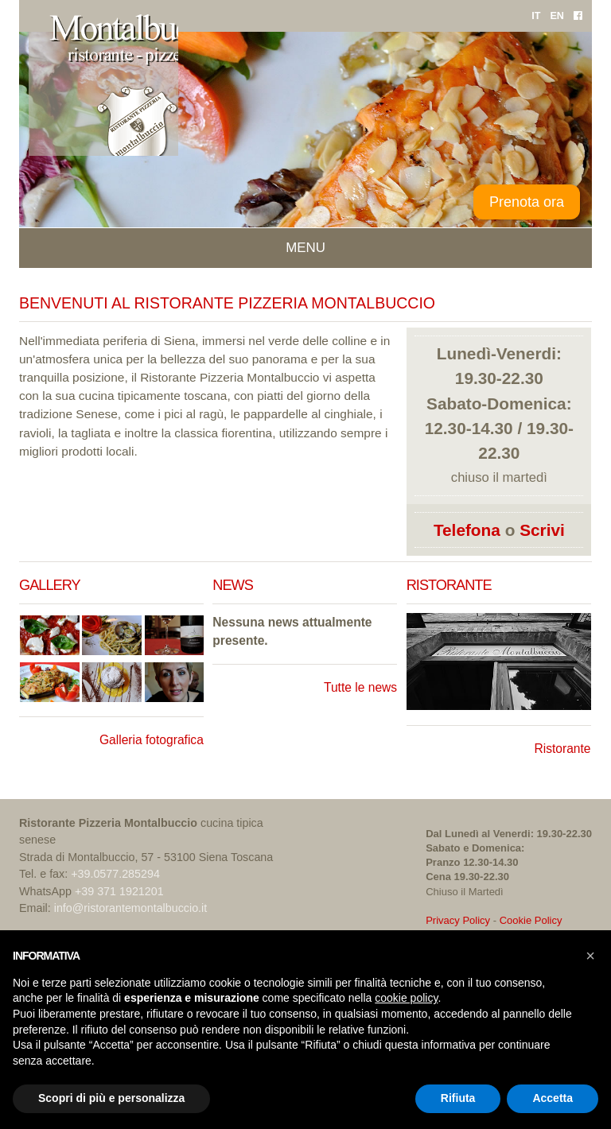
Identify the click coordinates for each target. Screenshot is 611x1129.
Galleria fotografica (151, 740)
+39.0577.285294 (115, 873)
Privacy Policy (458, 920)
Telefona (467, 530)
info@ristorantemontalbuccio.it (131, 908)
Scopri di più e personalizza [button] (111, 1098)
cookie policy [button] (406, 997)
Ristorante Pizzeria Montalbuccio (229, 377)
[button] (590, 955)
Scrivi (542, 530)
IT (535, 15)
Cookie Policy (531, 920)
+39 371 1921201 (119, 891)
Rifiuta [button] (458, 1098)
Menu (305, 247)
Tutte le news (360, 687)
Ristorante (562, 748)
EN (557, 15)
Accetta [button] (552, 1098)
